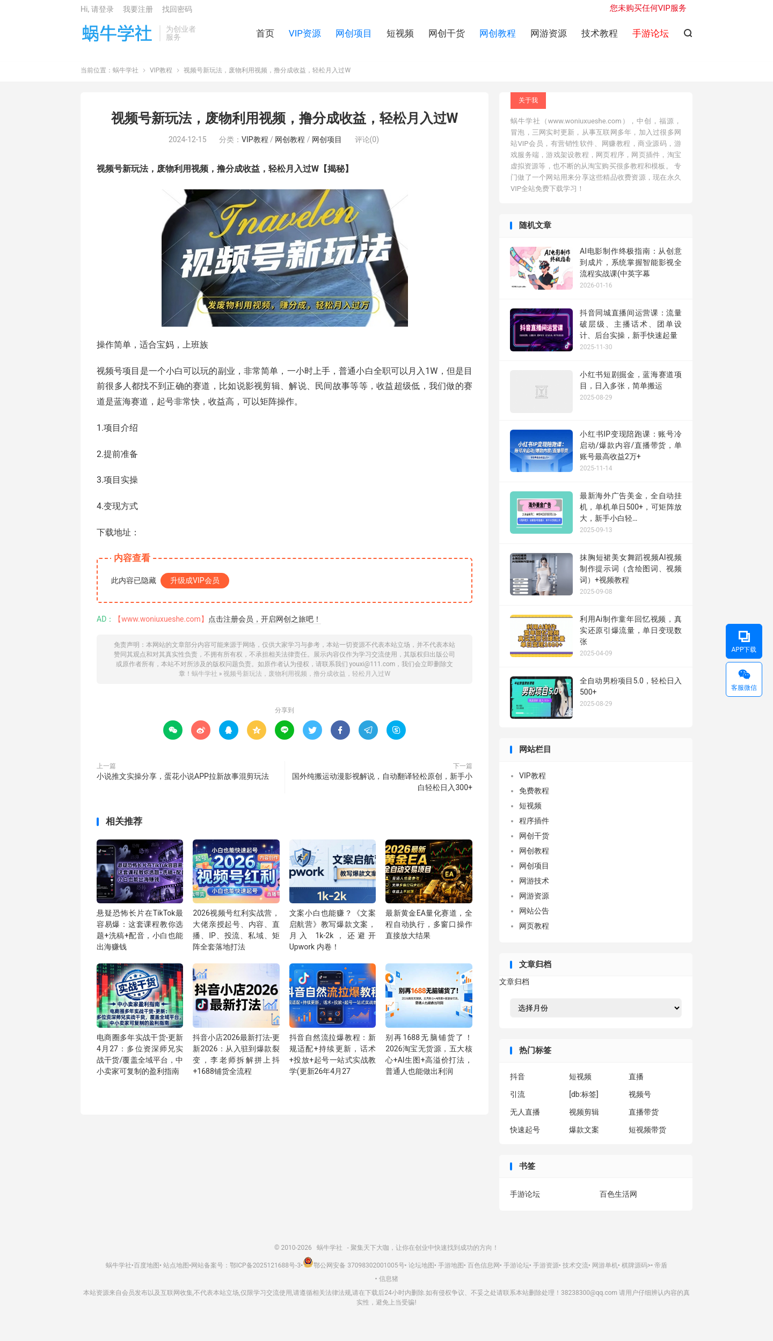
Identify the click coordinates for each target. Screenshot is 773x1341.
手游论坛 (525, 1202)
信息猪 (388, 1287)
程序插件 (534, 828)
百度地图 (146, 1273)
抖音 (517, 1084)
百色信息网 (484, 1273)
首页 (265, 38)
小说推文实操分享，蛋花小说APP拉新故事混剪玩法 (183, 784)
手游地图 (451, 1273)
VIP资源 (305, 38)
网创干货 (446, 38)
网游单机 (605, 1273)
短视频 (400, 38)
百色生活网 (618, 1202)
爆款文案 (584, 1137)
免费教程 (534, 798)
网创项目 (354, 38)
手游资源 (546, 1273)
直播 (636, 1084)
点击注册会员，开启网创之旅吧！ (264, 627)
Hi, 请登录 (97, 14)
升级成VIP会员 (195, 588)
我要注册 (138, 14)
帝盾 (660, 1273)
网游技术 (534, 889)
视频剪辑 (584, 1120)
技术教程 (599, 38)
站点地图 (176, 1273)
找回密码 (177, 14)
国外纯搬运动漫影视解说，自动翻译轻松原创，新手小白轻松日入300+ (382, 790)
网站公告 (534, 919)
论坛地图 (421, 1273)
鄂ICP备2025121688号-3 (265, 1273)
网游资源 (548, 38)
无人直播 (525, 1120)
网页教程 (534, 934)
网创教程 (497, 38)
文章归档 (514, 990)
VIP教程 (161, 79)
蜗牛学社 (117, 38)
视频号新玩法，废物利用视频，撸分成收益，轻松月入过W (284, 127)
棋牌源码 (634, 1273)
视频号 (640, 1102)
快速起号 (525, 1137)
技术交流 (575, 1273)
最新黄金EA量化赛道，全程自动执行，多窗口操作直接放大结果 (428, 932)
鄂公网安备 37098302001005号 (353, 1273)
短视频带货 (647, 1137)
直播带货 (644, 1120)
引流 (517, 1102)
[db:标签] (584, 1102)
